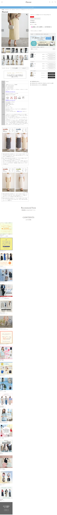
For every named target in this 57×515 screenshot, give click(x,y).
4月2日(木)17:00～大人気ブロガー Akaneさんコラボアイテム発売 (42, 83)
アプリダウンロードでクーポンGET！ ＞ (28, 7)
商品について (19, 111)
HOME (3, 9)
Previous (2, 30)
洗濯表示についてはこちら (10, 100)
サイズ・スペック (5, 68)
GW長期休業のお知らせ (35, 81)
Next (27, 30)
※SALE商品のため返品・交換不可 (37, 47)
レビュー (24, 68)
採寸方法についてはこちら (10, 91)
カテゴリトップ (8, 9)
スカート (13, 9)
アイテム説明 (15, 68)
